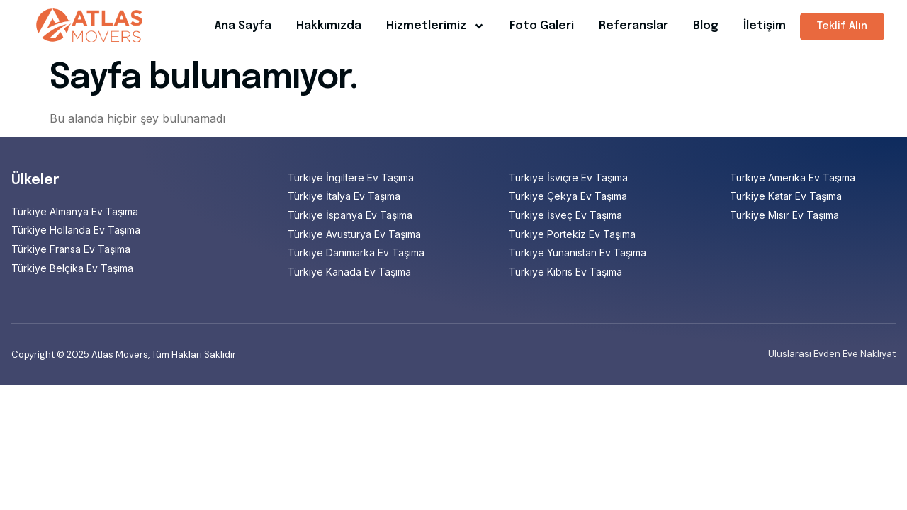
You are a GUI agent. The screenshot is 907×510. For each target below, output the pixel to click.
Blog (706, 26)
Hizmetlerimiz (435, 26)
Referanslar (633, 26)
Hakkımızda (328, 26)
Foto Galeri (541, 26)
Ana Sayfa (243, 26)
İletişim (764, 26)
